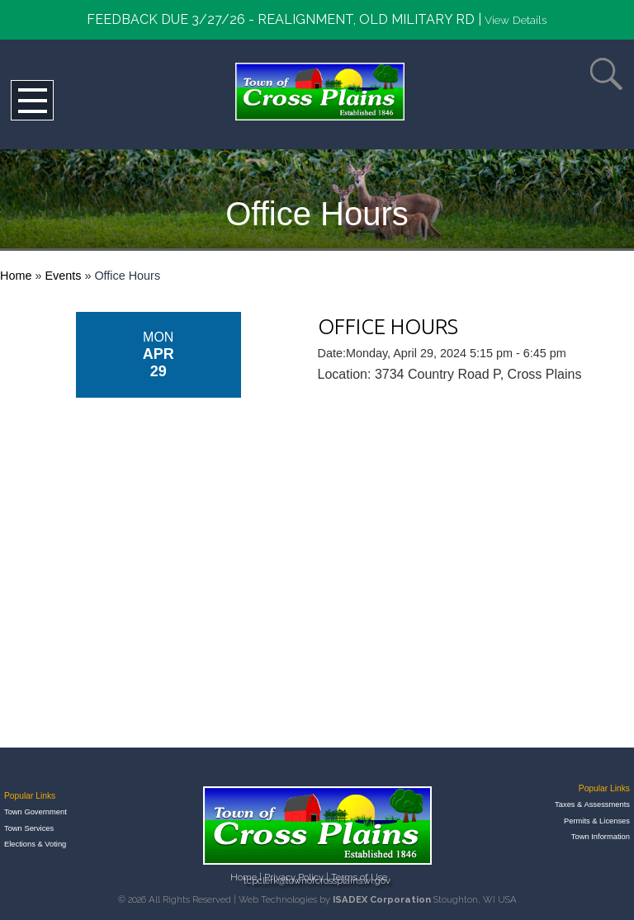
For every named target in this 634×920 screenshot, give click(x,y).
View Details (515, 19)
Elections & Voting (35, 844)
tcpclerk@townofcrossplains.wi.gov (317, 880)
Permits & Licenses (597, 821)
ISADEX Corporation (382, 899)
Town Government (35, 812)
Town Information (600, 837)
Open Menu (32, 100)
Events (63, 275)
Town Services (29, 828)
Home (15, 275)
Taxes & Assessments (592, 804)
